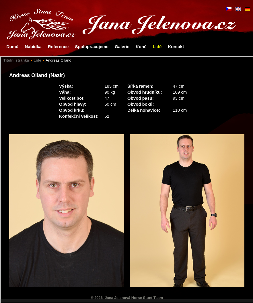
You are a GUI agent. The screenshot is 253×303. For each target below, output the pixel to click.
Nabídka (33, 46)
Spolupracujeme (91, 46)
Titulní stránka (16, 60)
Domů (12, 46)
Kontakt (176, 46)
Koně (141, 46)
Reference (58, 46)
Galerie (122, 46)
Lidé (157, 46)
